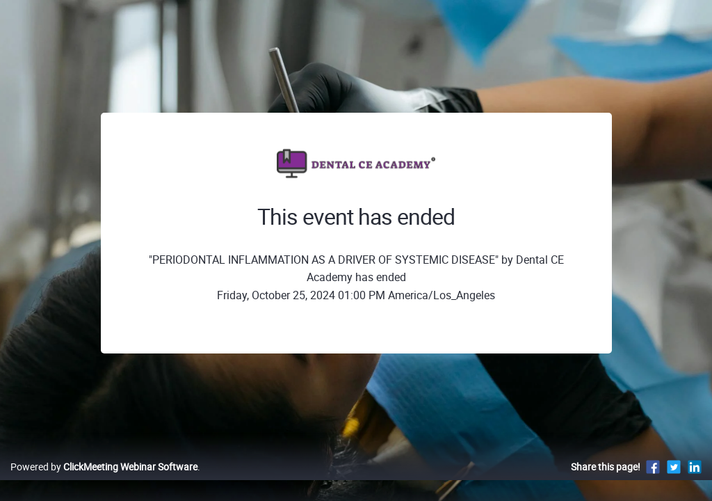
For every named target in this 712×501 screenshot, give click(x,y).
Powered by (103, 481)
